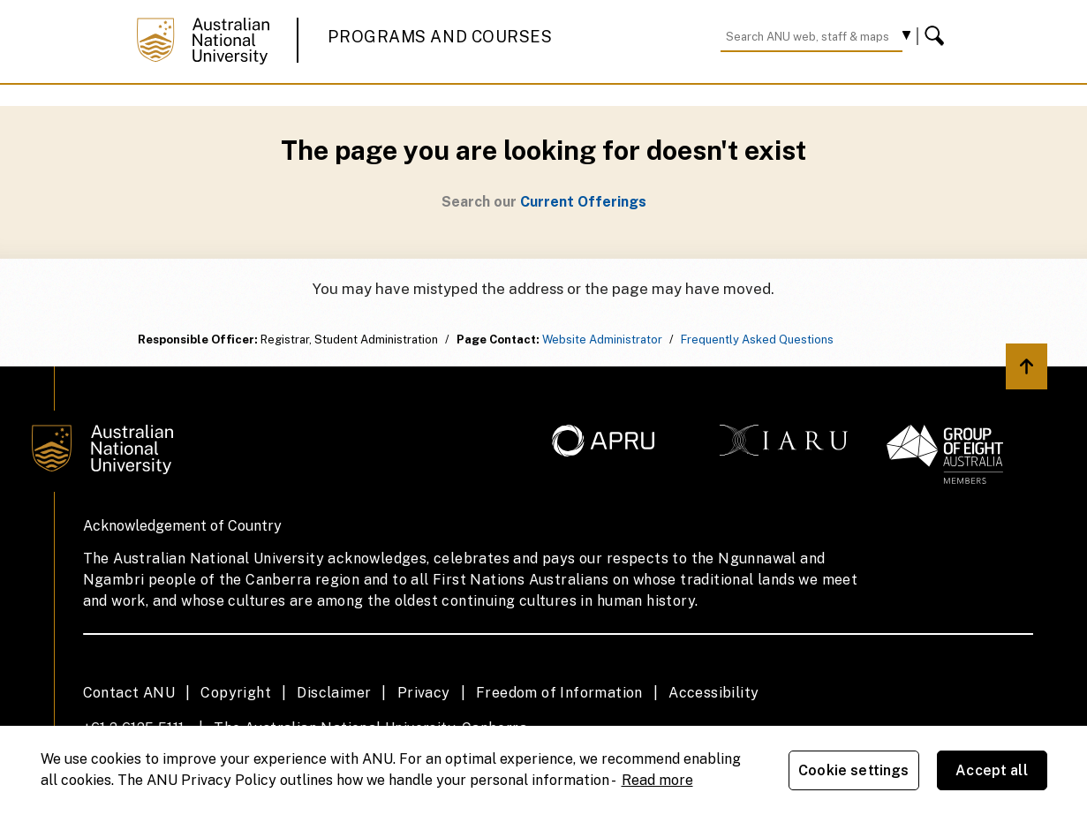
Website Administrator (602, 339)
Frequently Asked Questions (757, 339)
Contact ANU (129, 692)
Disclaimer (334, 692)
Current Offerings (583, 201)
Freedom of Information (559, 692)
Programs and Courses (440, 36)
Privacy (423, 692)
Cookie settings (853, 770)
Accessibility (713, 692)
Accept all (991, 770)
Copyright (235, 692)
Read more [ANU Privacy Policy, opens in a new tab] (657, 780)
